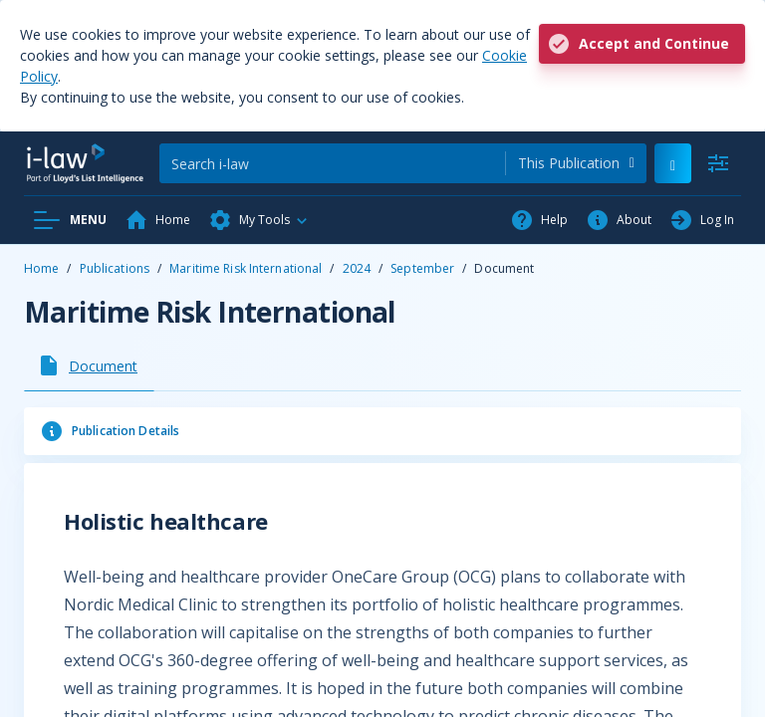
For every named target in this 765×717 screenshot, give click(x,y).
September (422, 268)
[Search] (332, 163)
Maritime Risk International (245, 268)
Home (41, 268)
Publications (114, 268)
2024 (357, 268)
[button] (259, 220)
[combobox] (576, 163)
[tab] (89, 365)
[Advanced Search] (718, 163)
